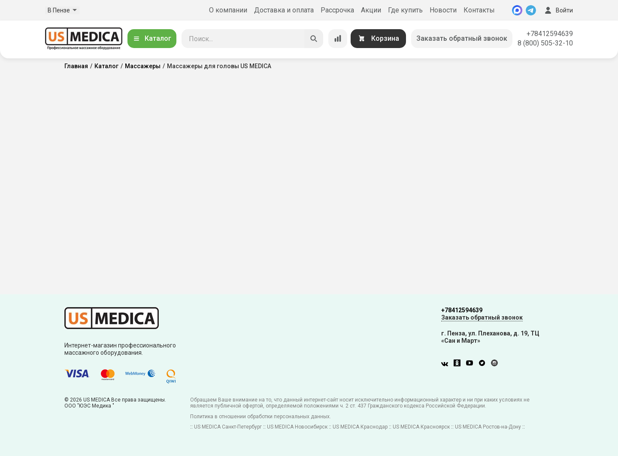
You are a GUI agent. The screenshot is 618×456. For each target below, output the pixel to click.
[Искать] (313, 38)
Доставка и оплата (284, 10)
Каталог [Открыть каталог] (152, 38)
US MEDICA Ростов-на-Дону (488, 427)
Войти (558, 10)
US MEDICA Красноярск (421, 427)
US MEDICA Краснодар (360, 427)
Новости (443, 10)
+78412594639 (550, 34)
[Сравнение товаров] (337, 38)
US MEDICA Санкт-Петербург (228, 427)
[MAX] (517, 10)
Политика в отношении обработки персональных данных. (260, 417)
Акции (371, 10)
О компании (228, 10)
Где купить (405, 10)
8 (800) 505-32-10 (545, 43)
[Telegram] (531, 10)
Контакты (479, 10)
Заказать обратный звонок (461, 38)
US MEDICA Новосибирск (297, 427)
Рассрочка (337, 10)
